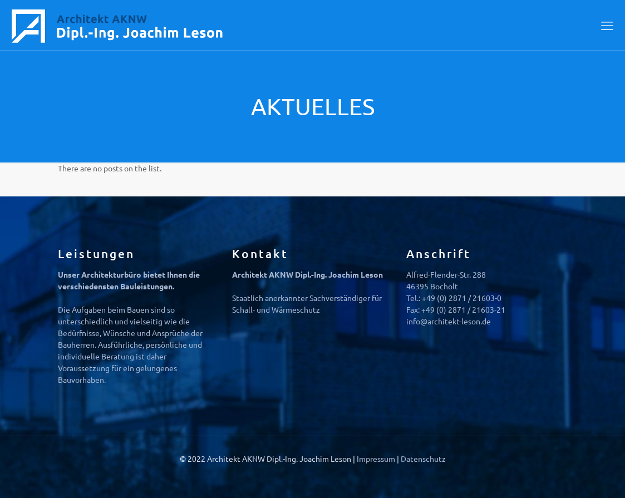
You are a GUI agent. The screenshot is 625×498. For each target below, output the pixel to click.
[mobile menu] (607, 25)
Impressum (377, 458)
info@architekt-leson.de (448, 321)
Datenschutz (423, 458)
